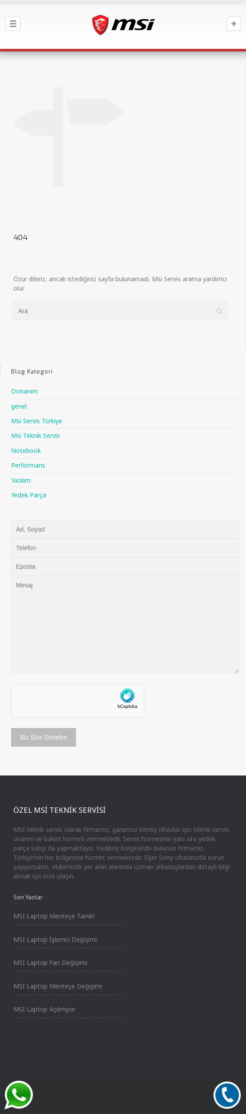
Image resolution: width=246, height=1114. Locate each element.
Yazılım (21, 480)
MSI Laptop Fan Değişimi (50, 962)
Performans (28, 465)
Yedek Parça (28, 495)
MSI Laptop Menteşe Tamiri (54, 916)
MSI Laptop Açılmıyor (44, 1009)
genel (19, 406)
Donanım (24, 391)
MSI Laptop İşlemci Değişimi (55, 939)
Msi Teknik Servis (35, 435)
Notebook (26, 450)
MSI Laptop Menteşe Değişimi (57, 986)
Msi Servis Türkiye (36, 421)
